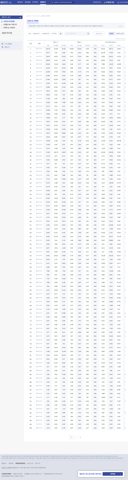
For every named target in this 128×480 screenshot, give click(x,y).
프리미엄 (112, 474)
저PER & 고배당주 (9, 28)
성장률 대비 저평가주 (10, 25)
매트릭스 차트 (120, 33)
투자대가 (35, 2)
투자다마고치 (97, 2)
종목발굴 (28, 2)
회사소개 (37, 463)
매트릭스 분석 (6, 17)
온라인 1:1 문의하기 (7, 468)
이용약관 (11, 463)
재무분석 (20, 2)
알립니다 (7, 47)
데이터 (111, 33)
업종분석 (43, 2)
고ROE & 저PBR (9, 21)
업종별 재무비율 (7, 33)
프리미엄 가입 (110, 2)
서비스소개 (30, 463)
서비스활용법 (8, 44)
